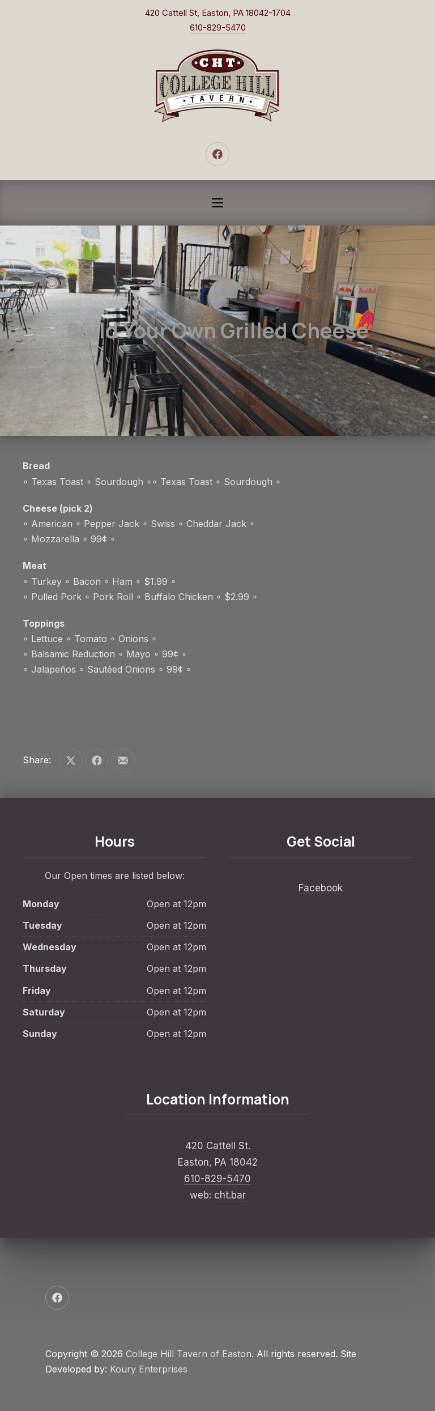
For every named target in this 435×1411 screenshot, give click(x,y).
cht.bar (230, 1195)
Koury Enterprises (148, 1369)
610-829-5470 (218, 27)
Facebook (320, 888)
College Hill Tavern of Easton (188, 1353)
